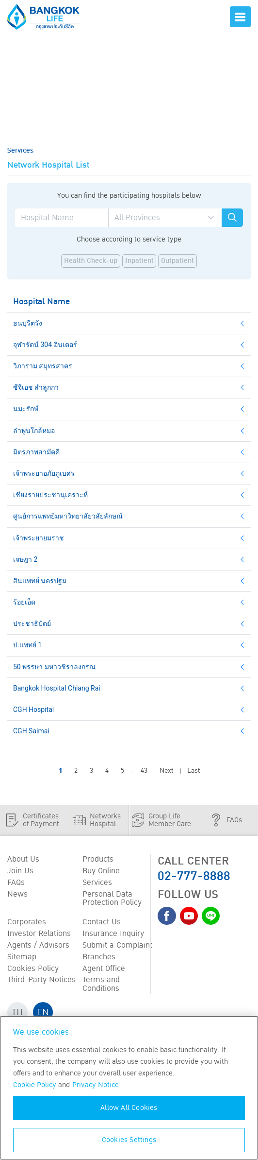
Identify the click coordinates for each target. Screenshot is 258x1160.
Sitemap (21, 959)
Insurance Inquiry (113, 935)
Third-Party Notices (41, 982)
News (17, 895)
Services (97, 883)
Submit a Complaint (117, 947)
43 (144, 770)
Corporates (26, 923)
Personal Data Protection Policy (112, 899)
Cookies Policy (33, 970)
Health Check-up (90, 261)
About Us (23, 860)
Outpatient (177, 261)
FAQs (16, 883)
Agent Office (103, 970)
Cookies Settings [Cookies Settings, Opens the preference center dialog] (129, 1139)
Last (193, 770)
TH (17, 1014)
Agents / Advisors (38, 947)
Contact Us (101, 923)
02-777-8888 (194, 876)
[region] (129, 1088)
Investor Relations (39, 935)
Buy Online (101, 871)
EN (43, 1014)
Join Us (20, 871)
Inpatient (139, 261)
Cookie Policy (34, 1085)
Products (97, 860)
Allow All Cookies (128, 1107)
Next (166, 770)
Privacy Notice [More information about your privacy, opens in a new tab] (95, 1085)
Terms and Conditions (101, 986)
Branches (98, 959)
